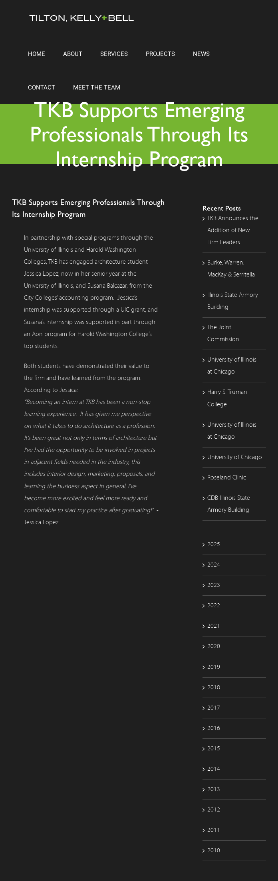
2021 (213, 626)
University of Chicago (234, 457)
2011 (213, 830)
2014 (213, 769)
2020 (213, 646)
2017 (213, 708)
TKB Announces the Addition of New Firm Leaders (232, 230)
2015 (213, 749)
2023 (213, 585)
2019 (213, 667)
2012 (213, 810)
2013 (213, 789)
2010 (213, 850)
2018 (213, 687)
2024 (213, 565)
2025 (213, 544)
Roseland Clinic (226, 478)
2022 (213, 606)
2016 (213, 728)
